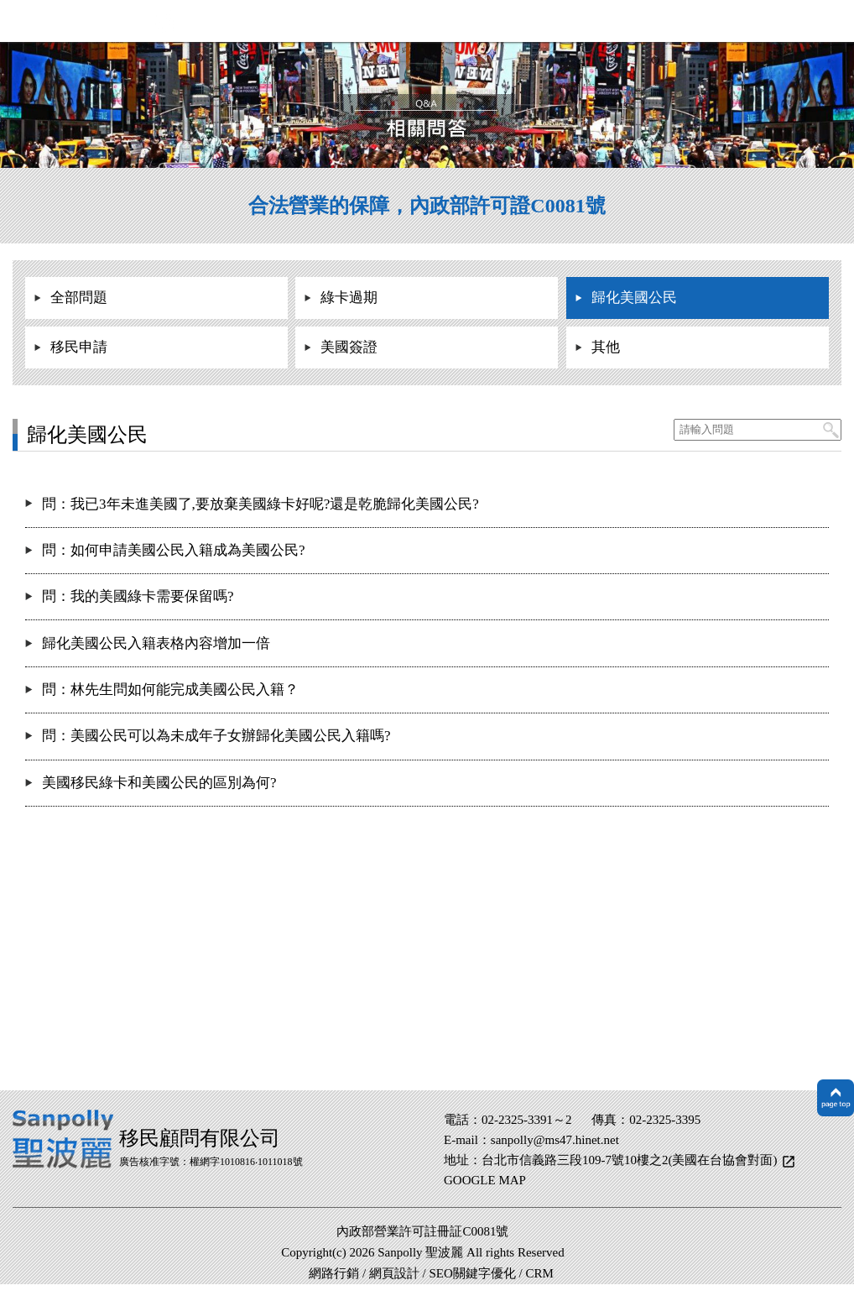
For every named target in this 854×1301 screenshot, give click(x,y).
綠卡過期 (349, 298)
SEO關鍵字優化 (472, 1273)
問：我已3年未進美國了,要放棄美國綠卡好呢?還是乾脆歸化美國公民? (260, 504)
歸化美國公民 (634, 298)
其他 (605, 347)
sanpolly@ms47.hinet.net (555, 1140)
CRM (540, 1273)
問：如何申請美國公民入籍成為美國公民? (173, 550)
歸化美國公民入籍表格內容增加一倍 (156, 643)
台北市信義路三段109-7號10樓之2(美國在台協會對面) (631, 1160)
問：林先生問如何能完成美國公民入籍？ (170, 690)
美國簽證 (349, 347)
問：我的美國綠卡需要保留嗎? (138, 596)
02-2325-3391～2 (527, 1119)
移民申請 (78, 347)
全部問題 (78, 298)
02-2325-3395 (664, 1119)
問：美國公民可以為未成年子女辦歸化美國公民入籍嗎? (216, 736)
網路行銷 (334, 1273)
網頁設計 (394, 1273)
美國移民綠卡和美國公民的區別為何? (159, 783)
